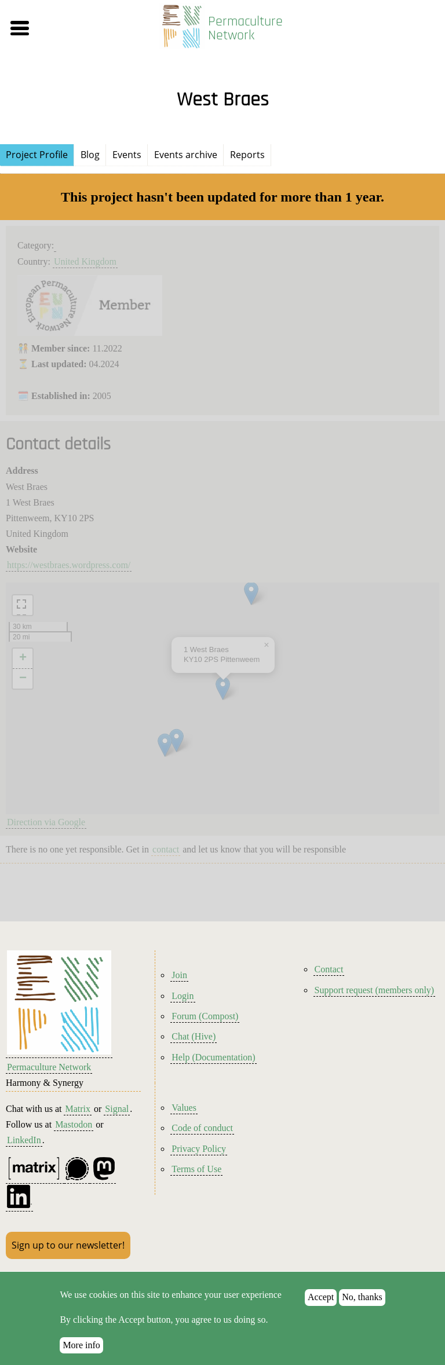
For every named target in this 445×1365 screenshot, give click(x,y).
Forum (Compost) (205, 1016)
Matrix (77, 1109)
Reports (247, 154)
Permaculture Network (245, 28)
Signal (117, 1109)
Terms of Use (196, 1169)
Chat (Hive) (194, 1036)
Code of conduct (202, 1128)
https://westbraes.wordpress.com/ (68, 565)
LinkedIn (24, 1140)
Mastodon (73, 1124)
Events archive (185, 154)
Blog (90, 154)
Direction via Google (46, 822)
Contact (329, 969)
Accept (321, 1297)
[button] (75, 28)
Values (184, 1108)
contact (165, 849)
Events (126, 154)
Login (183, 996)
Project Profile (37, 154)
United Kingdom (85, 261)
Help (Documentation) (213, 1057)
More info (81, 1345)
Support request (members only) (375, 990)
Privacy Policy (199, 1149)
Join (179, 975)
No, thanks (362, 1297)
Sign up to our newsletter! (68, 1245)
